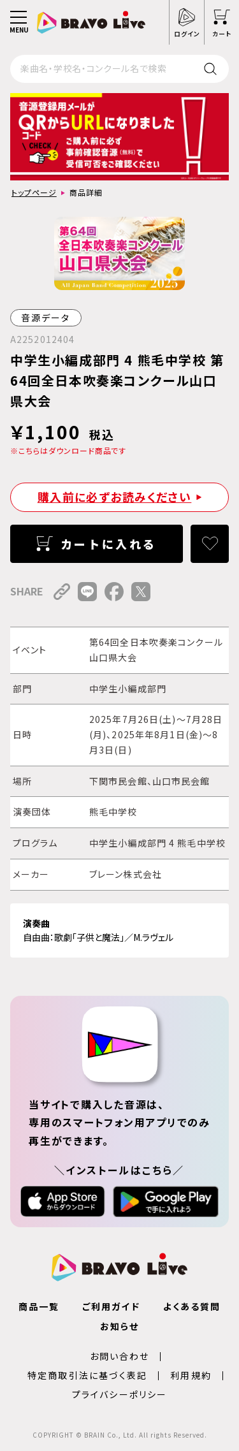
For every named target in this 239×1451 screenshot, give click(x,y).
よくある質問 (192, 1306)
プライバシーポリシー (119, 1394)
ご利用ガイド (111, 1306)
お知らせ (119, 1326)
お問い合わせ (120, 1356)
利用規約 (190, 1375)
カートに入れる (109, 544)
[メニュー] (18, 22)
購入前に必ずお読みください (115, 496)
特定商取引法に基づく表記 (87, 1375)
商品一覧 (38, 1306)
